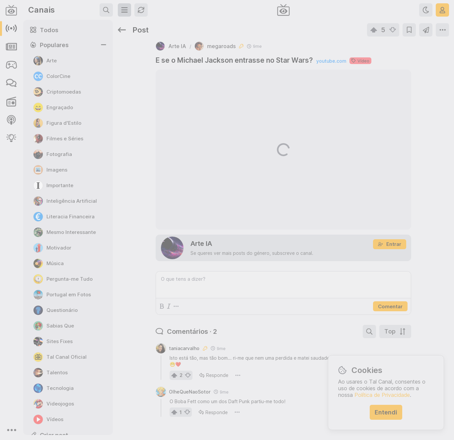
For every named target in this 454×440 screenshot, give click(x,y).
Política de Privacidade (382, 395)
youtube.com (331, 61)
